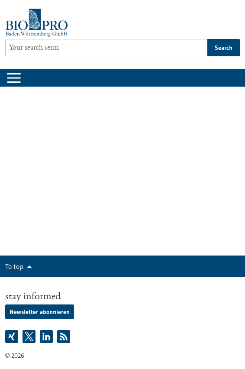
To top (14, 266)
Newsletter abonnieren (40, 312)
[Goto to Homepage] (38, 23)
